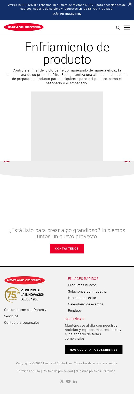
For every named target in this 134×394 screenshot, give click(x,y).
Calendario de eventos (86, 304)
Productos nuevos (82, 285)
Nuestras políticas (88, 371)
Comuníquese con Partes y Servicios (25, 312)
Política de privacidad (58, 371)
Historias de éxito (82, 298)
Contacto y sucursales (22, 322)
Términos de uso (28, 371)
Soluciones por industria (87, 291)
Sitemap (109, 371)
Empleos (75, 310)
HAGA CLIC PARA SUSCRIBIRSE (94, 350)
